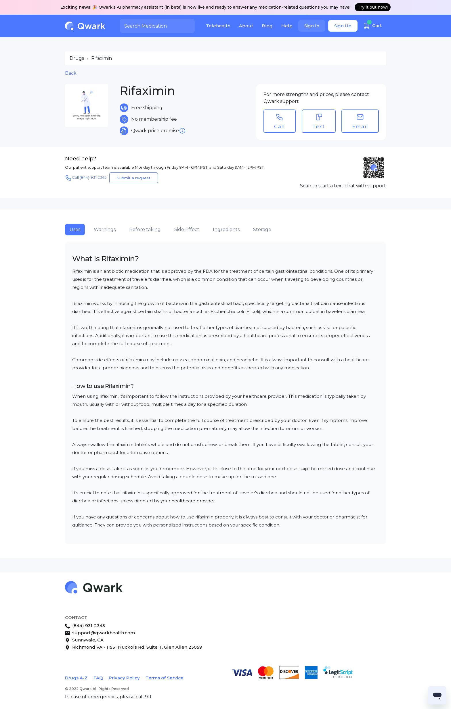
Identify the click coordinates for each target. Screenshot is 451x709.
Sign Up (342, 25)
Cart (372, 24)
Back (71, 73)
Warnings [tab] (105, 229)
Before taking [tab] (145, 229)
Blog (267, 25)
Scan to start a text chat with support (343, 186)
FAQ (98, 678)
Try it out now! (373, 7)
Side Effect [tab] (186, 229)
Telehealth (218, 25)
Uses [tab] (75, 229)
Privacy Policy (124, 678)
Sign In (311, 25)
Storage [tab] (262, 229)
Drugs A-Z (76, 678)
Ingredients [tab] (226, 229)
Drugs (77, 58)
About (246, 25)
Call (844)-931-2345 (85, 177)
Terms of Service (165, 678)
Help (287, 25)
